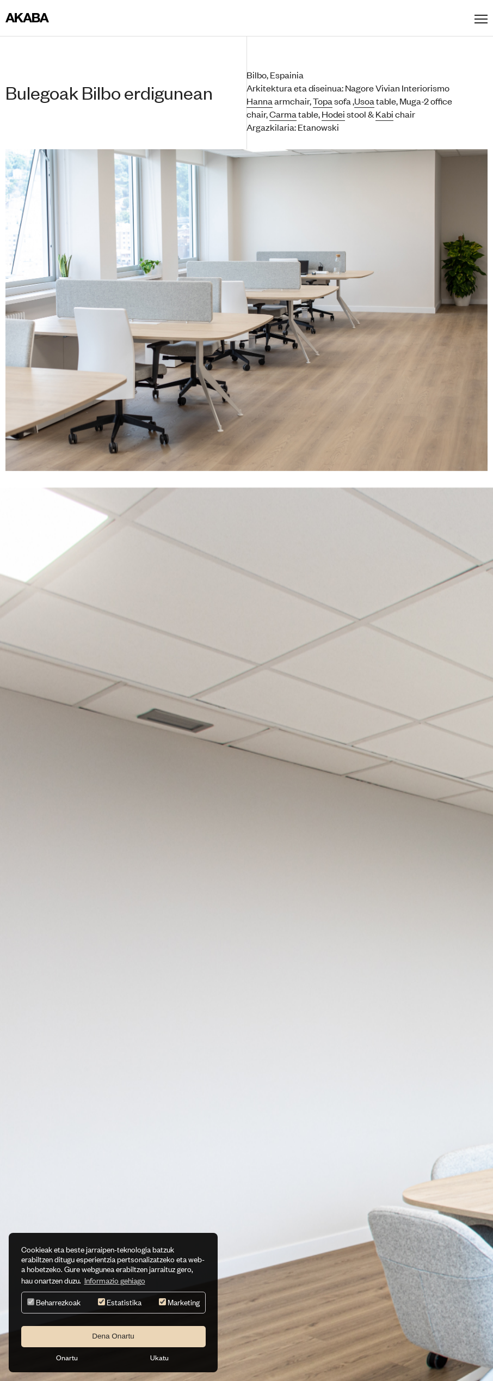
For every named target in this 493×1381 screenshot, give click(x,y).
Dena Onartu (113, 1336)
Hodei (333, 114)
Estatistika (119, 1302)
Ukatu (159, 1357)
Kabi (384, 114)
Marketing (179, 1302)
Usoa (364, 101)
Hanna (259, 101)
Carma (283, 114)
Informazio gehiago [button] (114, 1280)
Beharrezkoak (54, 1302)
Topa (322, 101)
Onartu (67, 1357)
